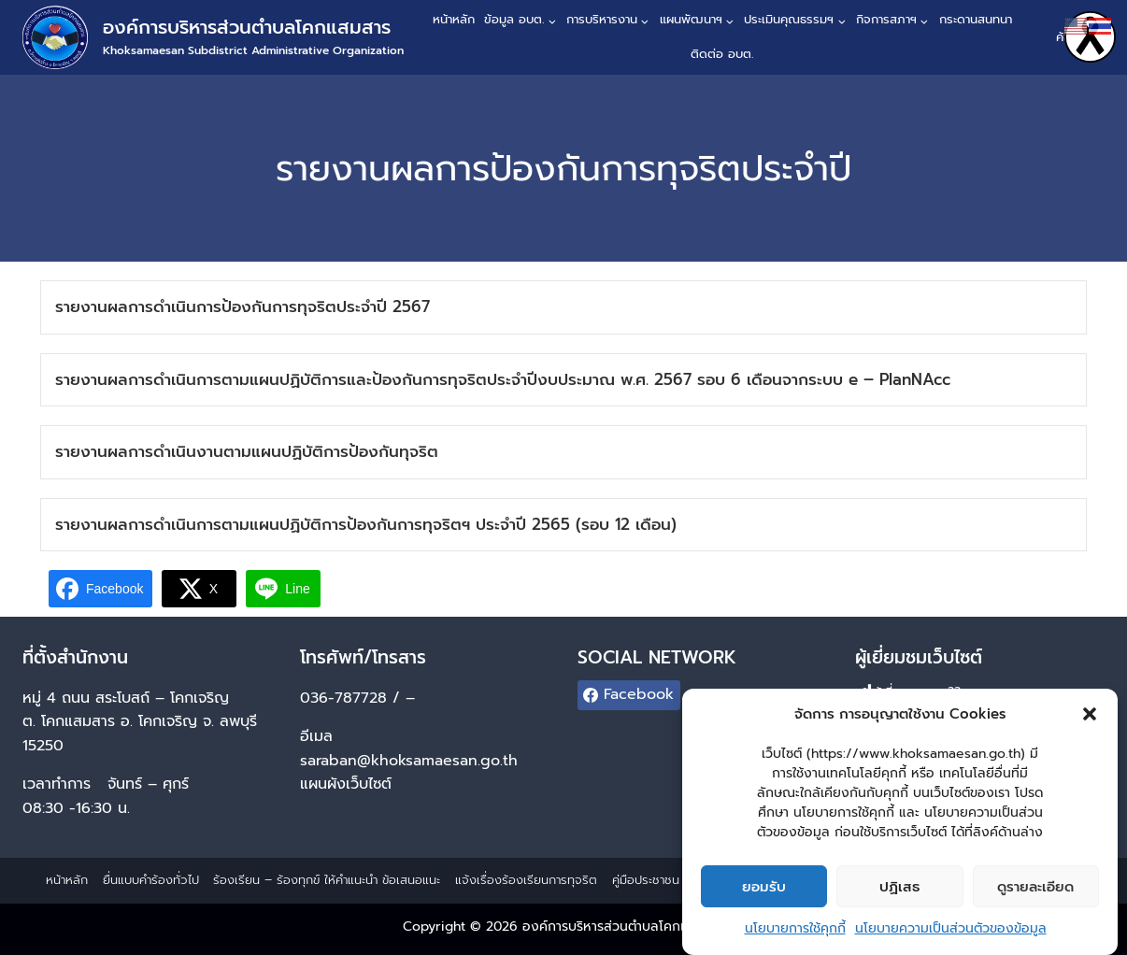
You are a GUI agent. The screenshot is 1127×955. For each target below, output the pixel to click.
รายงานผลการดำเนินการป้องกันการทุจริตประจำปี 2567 (242, 306)
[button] (1089, 724)
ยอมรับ (764, 896)
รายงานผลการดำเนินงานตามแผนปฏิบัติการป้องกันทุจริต (246, 451)
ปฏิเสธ (899, 896)
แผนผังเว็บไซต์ (348, 784)
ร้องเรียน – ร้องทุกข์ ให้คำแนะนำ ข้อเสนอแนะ (326, 880)
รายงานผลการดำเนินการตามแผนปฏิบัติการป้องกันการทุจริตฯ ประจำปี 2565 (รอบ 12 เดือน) (366, 524)
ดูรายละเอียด (1035, 896)
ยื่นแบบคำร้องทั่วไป (151, 880)
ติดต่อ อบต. (722, 54)
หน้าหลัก (454, 19)
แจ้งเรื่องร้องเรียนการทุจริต (526, 880)
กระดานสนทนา (975, 19)
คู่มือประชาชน (645, 880)
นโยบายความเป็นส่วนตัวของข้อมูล (951, 938)
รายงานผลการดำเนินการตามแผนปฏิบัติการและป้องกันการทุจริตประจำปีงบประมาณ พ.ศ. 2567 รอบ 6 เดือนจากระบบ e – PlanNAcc (502, 379)
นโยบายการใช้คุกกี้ (795, 938)
